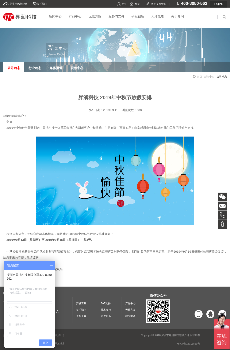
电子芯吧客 (58, 343)
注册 (124, 4)
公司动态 (222, 76)
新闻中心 (55, 16)
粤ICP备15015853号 (188, 343)
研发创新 (137, 16)
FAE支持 (106, 303)
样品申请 (130, 316)
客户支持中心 (158, 4)
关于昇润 (177, 16)
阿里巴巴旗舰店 (18, 3)
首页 (199, 76)
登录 (137, 4)
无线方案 (95, 16)
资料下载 (81, 316)
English (218, 4)
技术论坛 (42, 3)
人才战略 (157, 16)
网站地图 (56, 335)
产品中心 (75, 16)
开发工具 (81, 303)
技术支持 (106, 309)
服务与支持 (116, 16)
